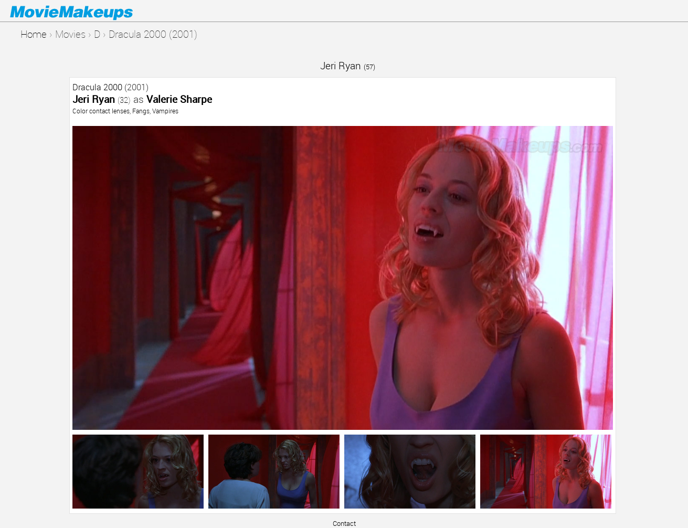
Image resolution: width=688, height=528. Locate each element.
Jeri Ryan (347, 65)
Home (33, 33)
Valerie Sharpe (179, 98)
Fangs (141, 111)
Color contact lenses (101, 111)
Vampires (165, 111)
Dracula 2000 (97, 87)
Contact (344, 523)
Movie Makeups (86, 11)
